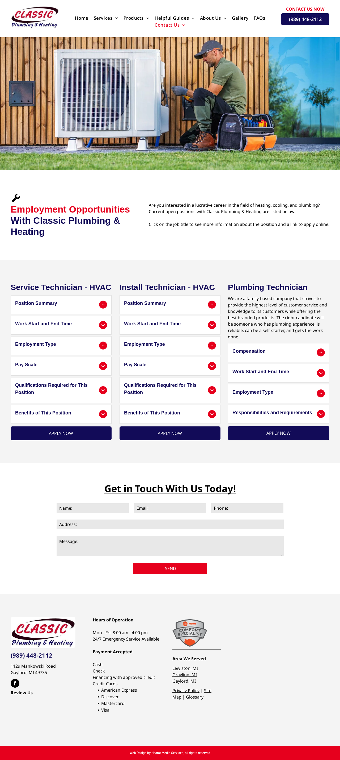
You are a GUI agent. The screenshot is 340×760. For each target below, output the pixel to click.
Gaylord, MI (184, 681)
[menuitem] (81, 18)
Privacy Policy (185, 690)
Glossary (194, 697)
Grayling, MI (184, 675)
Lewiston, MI (185, 668)
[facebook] (15, 684)
